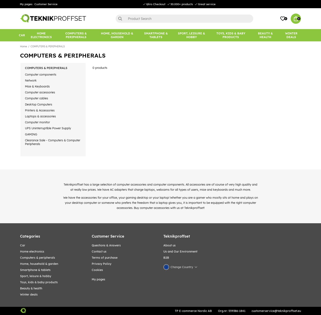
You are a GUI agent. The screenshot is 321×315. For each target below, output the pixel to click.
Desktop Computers (38, 104)
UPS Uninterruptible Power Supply (48, 128)
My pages (26, 4)
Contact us (99, 251)
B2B (166, 257)
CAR (22, 245)
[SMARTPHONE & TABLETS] (156, 35)
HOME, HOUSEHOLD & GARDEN (39, 264)
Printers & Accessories (40, 110)
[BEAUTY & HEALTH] (265, 35)
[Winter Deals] (291, 35)
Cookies (97, 270)
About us (169, 245)
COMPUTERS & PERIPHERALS (48, 46)
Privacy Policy (101, 264)
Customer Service (46, 4)
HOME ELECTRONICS (32, 251)
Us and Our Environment (180, 251)
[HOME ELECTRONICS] (41, 35)
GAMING (31, 134)
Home (23, 46)
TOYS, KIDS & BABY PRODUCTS (39, 282)
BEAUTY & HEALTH (31, 288)
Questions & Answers (106, 245)
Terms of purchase (105, 257)
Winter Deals (291, 35)
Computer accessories (40, 92)
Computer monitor (37, 122)
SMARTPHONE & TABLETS (35, 270)
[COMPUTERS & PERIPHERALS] (76, 35)
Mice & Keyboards (37, 86)
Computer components (40, 74)
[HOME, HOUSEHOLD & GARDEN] (117, 35)
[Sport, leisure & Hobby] (191, 35)
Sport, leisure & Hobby (35, 276)
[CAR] (22, 35)
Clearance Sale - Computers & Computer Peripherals (52, 142)
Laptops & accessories (40, 116)
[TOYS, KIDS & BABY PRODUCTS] (231, 35)
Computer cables (36, 98)
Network (31, 80)
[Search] (184, 19)
